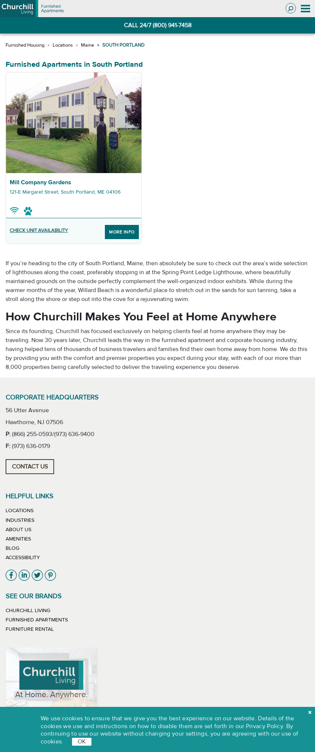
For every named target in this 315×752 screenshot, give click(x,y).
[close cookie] (310, 712)
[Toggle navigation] (305, 8)
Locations (63, 45)
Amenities (18, 539)
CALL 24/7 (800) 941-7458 (157, 25)
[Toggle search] (291, 8)
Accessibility (23, 557)
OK (82, 741)
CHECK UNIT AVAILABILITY (39, 231)
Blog (12, 548)
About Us (18, 529)
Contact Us (30, 466)
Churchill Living (28, 610)
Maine (87, 45)
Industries (20, 520)
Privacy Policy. (265, 726)
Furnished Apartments (37, 620)
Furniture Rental (30, 629)
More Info (122, 232)
